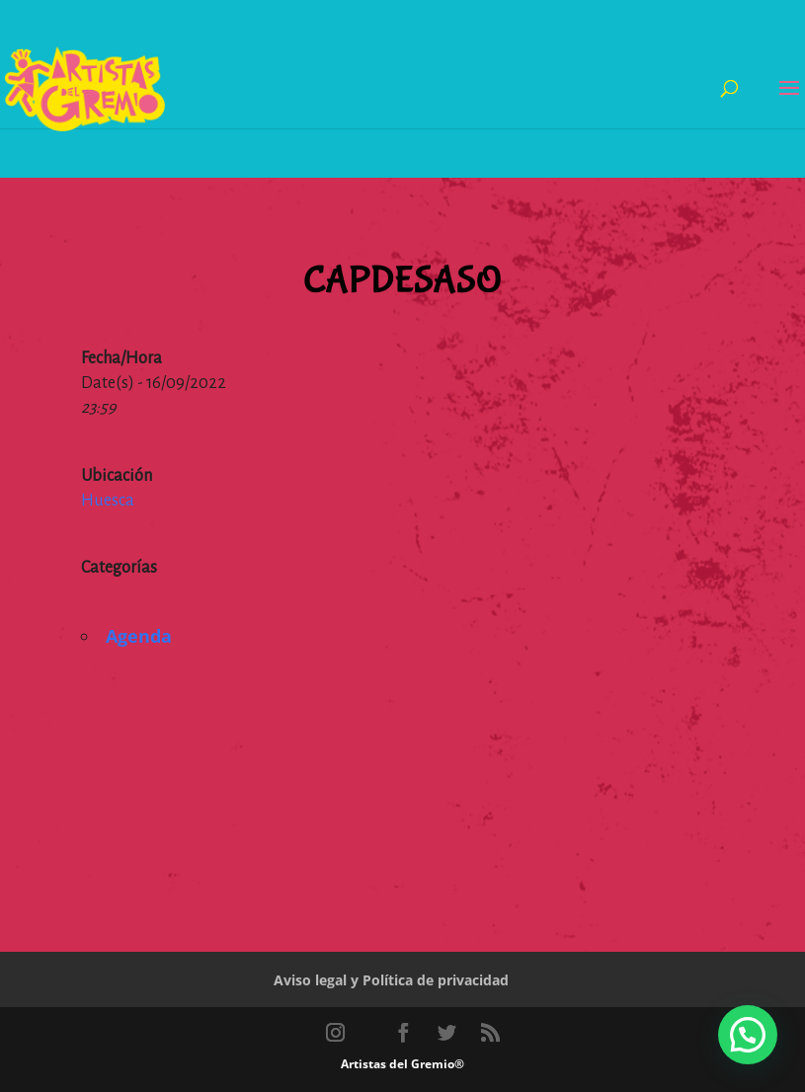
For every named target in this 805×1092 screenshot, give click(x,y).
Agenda (139, 636)
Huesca (107, 500)
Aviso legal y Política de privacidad (391, 980)
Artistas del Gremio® (402, 1063)
